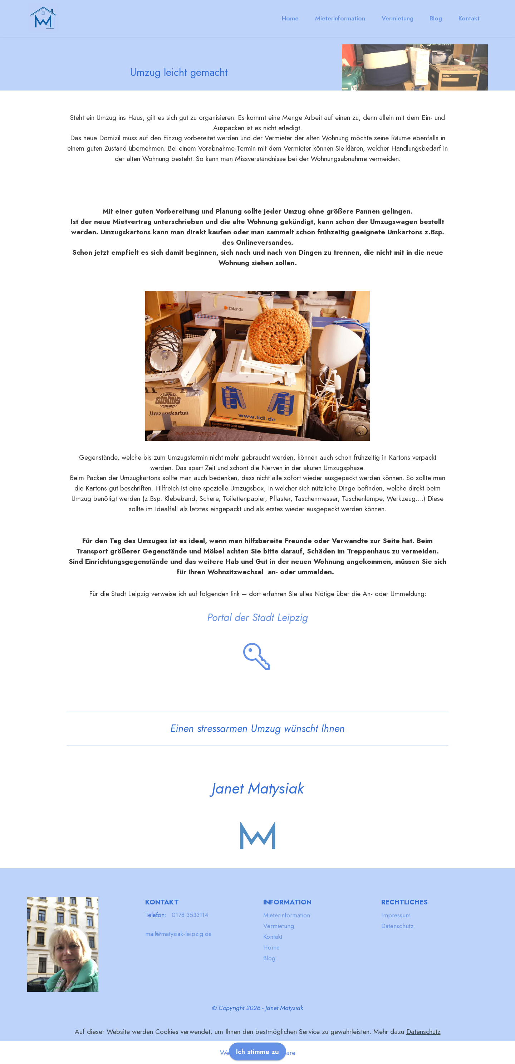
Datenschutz (397, 926)
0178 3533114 (190, 914)
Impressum (396, 915)
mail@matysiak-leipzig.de (178, 933)
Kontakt (469, 18)
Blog (436, 18)
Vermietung (397, 18)
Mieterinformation (340, 18)
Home (290, 18)
